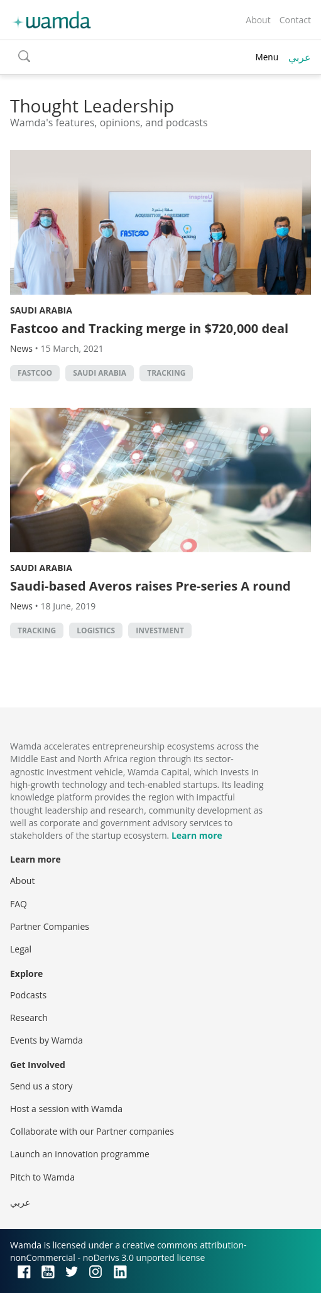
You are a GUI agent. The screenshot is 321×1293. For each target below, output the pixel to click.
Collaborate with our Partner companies (92, 1131)
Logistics (96, 630)
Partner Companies (49, 926)
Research (29, 1017)
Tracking (166, 373)
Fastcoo (35, 373)
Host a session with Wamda (66, 1109)
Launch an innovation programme (80, 1154)
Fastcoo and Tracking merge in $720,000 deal (149, 328)
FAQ (18, 904)
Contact (295, 20)
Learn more (196, 835)
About (258, 20)
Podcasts (28, 995)
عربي (299, 57)
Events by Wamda (46, 1040)
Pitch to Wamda (42, 1177)
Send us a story (41, 1086)
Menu (266, 57)
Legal (20, 949)
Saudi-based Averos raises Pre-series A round (150, 585)
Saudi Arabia (41, 310)
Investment (160, 630)
